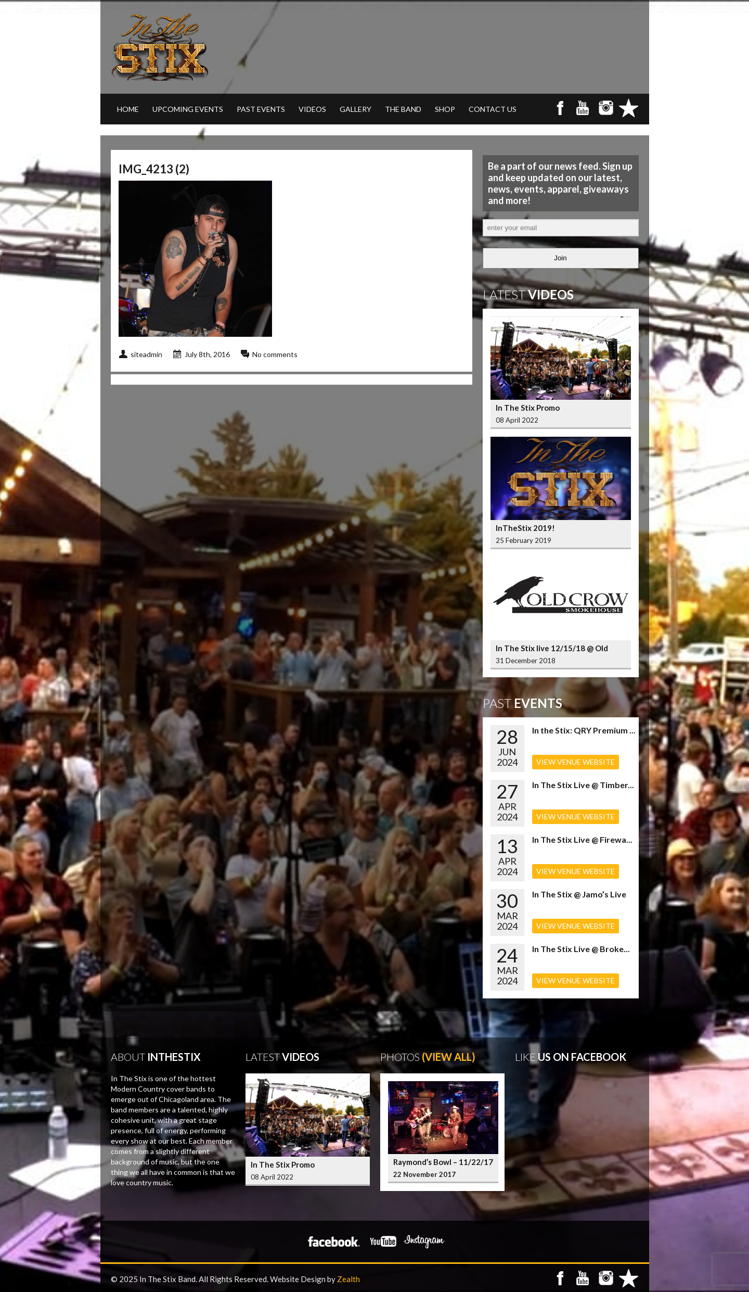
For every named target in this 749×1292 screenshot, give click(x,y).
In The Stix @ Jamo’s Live (579, 894)
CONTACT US (492, 109)
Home (128, 109)
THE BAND (403, 109)
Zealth (348, 1279)
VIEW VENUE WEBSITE (575, 761)
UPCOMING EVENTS (187, 109)
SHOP (445, 109)
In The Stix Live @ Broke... (581, 949)
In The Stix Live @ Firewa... (582, 839)
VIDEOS (312, 109)
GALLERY (355, 109)
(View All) (448, 1056)
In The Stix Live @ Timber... (583, 785)
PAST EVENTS (261, 109)
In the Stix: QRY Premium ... (584, 730)
